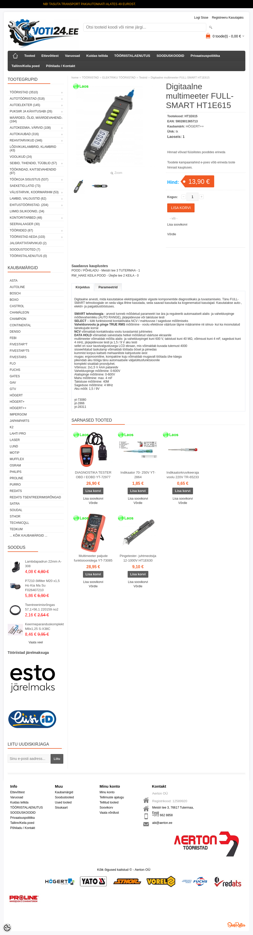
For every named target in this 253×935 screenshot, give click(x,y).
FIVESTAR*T (19, 344)
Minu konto (107, 792)
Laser (15, 440)
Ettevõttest (49, 56)
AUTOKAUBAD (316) (24, 134)
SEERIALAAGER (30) (25, 224)
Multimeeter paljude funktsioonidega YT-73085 (93, 558)
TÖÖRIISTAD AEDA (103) (27, 237)
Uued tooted (63, 802)
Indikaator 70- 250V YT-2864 (138, 475)
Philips (15, 472)
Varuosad (72, 56)
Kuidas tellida (97, 56)
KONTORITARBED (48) (26, 217)
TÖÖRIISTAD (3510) (24, 92)
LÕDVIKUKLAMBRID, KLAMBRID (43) (33, 148)
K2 (12, 427)
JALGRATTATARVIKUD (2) (28, 243)
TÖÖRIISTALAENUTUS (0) (28, 256)
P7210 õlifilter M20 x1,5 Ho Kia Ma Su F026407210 (42, 585)
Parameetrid (108, 287)
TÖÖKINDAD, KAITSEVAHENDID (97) (33, 171)
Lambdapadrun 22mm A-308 (43, 564)
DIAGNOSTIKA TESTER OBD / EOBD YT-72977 (93, 475)
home (75, 77)
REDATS (16, 491)
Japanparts (19, 421)
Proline (16, 478)
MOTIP (14, 452)
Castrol (17, 306)
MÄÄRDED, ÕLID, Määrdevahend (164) (35, 119)
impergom (18, 414)
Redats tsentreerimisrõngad (35, 497)
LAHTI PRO (18, 433)
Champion (18, 319)
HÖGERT (16, 395)
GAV (13, 382)
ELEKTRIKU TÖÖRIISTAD (119, 77)
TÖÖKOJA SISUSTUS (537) (29, 179)
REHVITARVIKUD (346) (26, 140)
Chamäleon (19, 312)
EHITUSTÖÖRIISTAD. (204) (29, 205)
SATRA (15, 503)
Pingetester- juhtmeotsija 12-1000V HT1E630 (138, 558)
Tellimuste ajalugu (112, 797)
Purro (15, 484)
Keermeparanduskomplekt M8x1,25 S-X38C (44, 626)
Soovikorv (106, 807)
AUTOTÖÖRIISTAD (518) (27, 98)
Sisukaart (61, 807)
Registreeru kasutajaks (228, 17)
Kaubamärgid (64, 792)
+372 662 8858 (162, 815)
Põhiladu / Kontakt (60, 66)
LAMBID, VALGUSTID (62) (28, 198)
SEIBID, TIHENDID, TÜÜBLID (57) (33, 163)
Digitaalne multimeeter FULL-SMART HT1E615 (180, 77)
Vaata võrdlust (109, 812)
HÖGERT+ (17, 402)
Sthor (15, 516)
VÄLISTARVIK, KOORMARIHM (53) (34, 192)
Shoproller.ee (236, 924)
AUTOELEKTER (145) (25, 105)
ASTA (13, 280)
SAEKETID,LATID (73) (25, 186)
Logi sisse (201, 17)
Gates (15, 376)
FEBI (13, 338)
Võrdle (171, 234)
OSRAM (15, 465)
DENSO (15, 331)
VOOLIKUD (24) (21, 157)
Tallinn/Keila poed (25, 66)
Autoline (17, 287)
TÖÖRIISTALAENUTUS (132, 56)
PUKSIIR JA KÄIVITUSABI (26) (31, 111)
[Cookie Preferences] (7, 927)
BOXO (14, 300)
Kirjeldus (83, 287)
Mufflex (17, 459)
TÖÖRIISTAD (90, 77)
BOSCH (15, 293)
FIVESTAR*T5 (19, 351)
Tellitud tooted (109, 802)
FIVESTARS (18, 357)
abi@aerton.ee (162, 823)
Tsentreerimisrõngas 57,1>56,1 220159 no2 (41, 607)
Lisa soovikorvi (177, 224)
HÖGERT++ (18, 408)
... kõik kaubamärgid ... (28, 535)
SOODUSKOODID (170, 56)
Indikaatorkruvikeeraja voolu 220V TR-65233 (182, 475)
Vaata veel (36, 642)
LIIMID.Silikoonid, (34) (27, 211)
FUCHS (15, 370)
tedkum (16, 529)
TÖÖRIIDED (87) (21, 230)
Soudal (16, 510)
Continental (20, 325)
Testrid (143, 77)
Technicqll (19, 523)
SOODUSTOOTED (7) (25, 249)
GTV (13, 389)
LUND (14, 446)
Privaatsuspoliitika (205, 56)
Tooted (29, 56)
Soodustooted (64, 797)
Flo (13, 363)
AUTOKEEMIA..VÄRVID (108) (30, 127)
